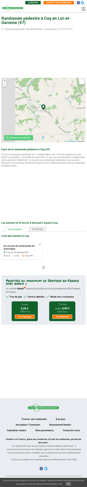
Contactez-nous (71, 430)
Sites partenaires (44, 430)
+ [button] (4, 81)
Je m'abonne (24, 316)
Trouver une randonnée (34, 419)
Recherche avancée (20, 137)
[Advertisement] (43, 54)
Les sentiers (15, 229)
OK (68, 483)
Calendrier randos (16, 430)
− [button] (4, 84)
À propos (33, 3)
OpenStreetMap (70, 141)
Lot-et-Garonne (50, 29)
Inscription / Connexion (28, 424)
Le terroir (37, 229)
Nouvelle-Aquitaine (34, 29)
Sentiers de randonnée (15, 29)
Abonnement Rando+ (60, 424)
